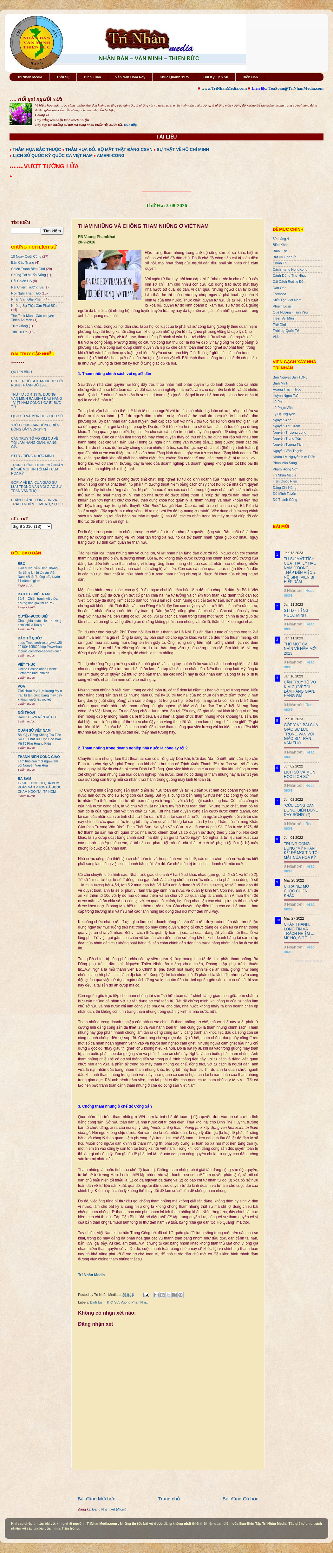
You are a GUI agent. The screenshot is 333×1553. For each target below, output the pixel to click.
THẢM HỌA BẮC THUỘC (37, 149)
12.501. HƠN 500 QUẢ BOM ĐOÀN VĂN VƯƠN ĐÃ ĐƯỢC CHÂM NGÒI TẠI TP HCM (39, 787)
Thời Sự (62, 77)
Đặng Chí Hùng (284, 487)
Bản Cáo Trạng (22, 262)
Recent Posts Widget (308, 960)
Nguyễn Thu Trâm (286, 426)
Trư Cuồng (19, 326)
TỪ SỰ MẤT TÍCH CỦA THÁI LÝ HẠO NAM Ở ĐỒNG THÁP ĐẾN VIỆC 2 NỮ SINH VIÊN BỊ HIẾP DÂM (300, 570)
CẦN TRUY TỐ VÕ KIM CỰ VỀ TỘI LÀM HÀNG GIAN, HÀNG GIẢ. (34, 443)
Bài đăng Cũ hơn (240, 1498)
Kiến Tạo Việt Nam (287, 300)
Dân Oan (279, 288)
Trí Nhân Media (29, 77)
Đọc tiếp (130, 124)
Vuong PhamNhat (134, 1302)
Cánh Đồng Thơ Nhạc (289, 275)
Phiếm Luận (282, 306)
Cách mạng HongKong (290, 269)
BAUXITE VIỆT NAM (34, 594)
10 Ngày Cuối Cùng (26, 256)
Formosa (279, 294)
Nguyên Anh (282, 420)
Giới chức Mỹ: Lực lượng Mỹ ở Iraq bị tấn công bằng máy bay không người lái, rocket (40, 695)
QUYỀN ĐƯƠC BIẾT (33, 616)
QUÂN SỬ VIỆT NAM (34, 730)
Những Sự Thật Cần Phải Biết (33, 305)
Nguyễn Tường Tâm (288, 444)
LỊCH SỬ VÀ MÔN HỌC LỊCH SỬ (37, 416)
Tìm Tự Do (19, 332)
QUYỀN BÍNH (21, 372)
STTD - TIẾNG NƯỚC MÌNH (32, 456)
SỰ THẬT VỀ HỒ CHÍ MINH (183, 149)
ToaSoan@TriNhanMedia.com (296, 88)
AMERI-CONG (110, 155)
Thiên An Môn (283, 318)
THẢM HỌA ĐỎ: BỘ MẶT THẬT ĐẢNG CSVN (109, 149)
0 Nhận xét (293, 590)
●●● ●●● (17, 167)
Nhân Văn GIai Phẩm (27, 299)
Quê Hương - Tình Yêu (290, 312)
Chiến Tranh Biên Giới (28, 269)
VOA (21, 686)
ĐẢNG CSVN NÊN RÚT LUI (38, 717)
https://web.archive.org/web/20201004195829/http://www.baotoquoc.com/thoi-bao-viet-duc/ (40, 647)
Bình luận (97, 1302)
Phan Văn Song (285, 463)
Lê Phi (278, 402)
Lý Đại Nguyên (284, 414)
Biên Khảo (281, 245)
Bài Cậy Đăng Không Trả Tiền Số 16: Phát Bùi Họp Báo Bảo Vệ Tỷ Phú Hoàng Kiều (39, 739)
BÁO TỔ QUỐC (30, 638)
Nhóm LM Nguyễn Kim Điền (294, 457)
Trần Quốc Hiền (285, 481)
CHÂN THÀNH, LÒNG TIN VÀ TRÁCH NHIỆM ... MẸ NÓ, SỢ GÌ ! (37, 502)
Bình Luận (92, 77)
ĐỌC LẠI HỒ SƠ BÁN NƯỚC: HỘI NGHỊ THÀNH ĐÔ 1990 (37, 383)
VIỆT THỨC (27, 664)
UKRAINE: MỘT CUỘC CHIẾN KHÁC (297, 891)
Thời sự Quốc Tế (286, 331)
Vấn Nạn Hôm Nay (130, 77)
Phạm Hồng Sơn (285, 469)
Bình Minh (280, 383)
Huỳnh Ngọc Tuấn (286, 396)
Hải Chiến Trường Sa (27, 287)
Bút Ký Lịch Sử (215, 77)
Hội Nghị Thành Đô (26, 293)
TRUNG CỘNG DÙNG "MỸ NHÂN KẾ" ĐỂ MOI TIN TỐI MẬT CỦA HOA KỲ (37, 469)
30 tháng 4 (281, 239)
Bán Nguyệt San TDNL (290, 377)
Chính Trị (280, 263)
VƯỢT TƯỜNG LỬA (51, 166)
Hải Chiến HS (21, 281)
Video (277, 337)
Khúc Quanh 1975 (174, 77)
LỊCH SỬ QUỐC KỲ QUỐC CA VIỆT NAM (53, 155)
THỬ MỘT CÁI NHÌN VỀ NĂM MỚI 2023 (300, 649)
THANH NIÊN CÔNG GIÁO (39, 757)
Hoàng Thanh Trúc (287, 389)
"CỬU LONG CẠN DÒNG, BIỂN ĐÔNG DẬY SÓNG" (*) (35, 427)
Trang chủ (169, 1498)
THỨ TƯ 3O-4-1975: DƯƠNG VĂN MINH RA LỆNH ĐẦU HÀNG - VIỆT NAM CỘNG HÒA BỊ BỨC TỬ (36, 400)
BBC (21, 564)
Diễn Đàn (250, 77)
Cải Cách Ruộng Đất (288, 281)
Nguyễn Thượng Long (289, 432)
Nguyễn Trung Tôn (287, 438)
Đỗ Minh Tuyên (284, 493)
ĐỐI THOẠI (26, 713)
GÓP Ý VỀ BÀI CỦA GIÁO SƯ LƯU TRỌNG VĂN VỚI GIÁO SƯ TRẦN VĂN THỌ (36, 487)
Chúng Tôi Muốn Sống (28, 275)
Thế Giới (279, 325)
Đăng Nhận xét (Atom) (109, 1509)
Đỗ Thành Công (285, 499)
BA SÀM (24, 778)
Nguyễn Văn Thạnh (287, 451)
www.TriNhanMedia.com (224, 88)
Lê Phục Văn (283, 408)
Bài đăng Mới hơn (96, 1498)
